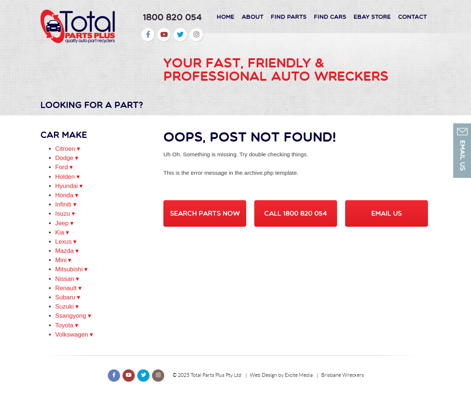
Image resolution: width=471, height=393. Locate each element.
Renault (66, 288)
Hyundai (66, 185)
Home (225, 16)
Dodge (64, 157)
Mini (61, 260)
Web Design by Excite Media (281, 375)
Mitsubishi (69, 269)
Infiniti (63, 204)
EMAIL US (386, 213)
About (252, 16)
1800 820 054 (172, 17)
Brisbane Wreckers (342, 375)
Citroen (65, 148)
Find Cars (330, 16)
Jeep (61, 223)
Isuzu (62, 213)
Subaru (65, 297)
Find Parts (289, 16)
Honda (64, 195)
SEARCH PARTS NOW (205, 213)
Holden (65, 176)
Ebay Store (372, 16)
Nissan (64, 278)
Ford (61, 167)
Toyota (64, 325)
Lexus (63, 241)
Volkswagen (71, 334)
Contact (412, 16)
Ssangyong (70, 315)
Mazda (64, 250)
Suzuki (64, 306)
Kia (59, 232)
